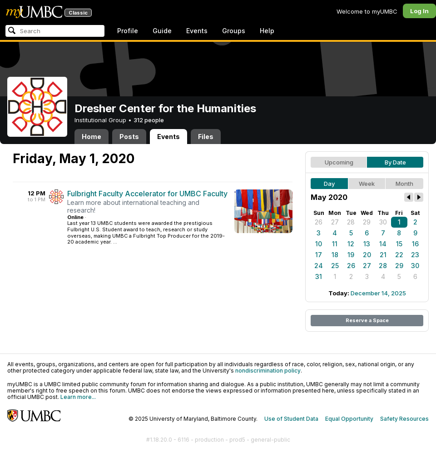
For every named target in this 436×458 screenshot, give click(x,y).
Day (329, 183)
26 (318, 222)
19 (350, 255)
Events (197, 31)
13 (366, 244)
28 (351, 222)
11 (334, 244)
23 (415, 255)
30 (383, 222)
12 (350, 244)
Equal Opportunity (349, 418)
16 (415, 244)
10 (318, 244)
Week (367, 183)
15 (399, 244)
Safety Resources (404, 418)
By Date (395, 162)
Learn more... (78, 396)
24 (318, 265)
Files (205, 136)
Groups (233, 31)
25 (335, 265)
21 (383, 255)
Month (404, 183)
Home (91, 136)
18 (335, 255)
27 (335, 222)
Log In (419, 11)
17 (318, 255)
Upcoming (339, 162)
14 (382, 244)
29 (367, 222)
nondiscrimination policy (268, 370)
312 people (149, 120)
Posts (129, 136)
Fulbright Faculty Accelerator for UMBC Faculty (147, 193)
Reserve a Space (367, 320)
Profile (127, 31)
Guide (162, 31)
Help (267, 31)
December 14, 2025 (378, 293)
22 (399, 255)
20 (367, 255)
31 (318, 276)
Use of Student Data (291, 418)
